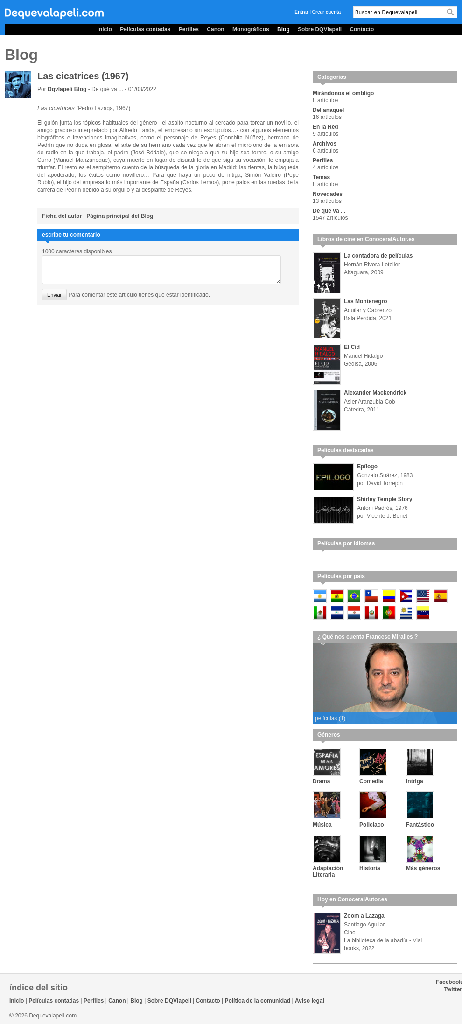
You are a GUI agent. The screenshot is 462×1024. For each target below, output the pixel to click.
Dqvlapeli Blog (68, 89)
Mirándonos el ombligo (343, 93)
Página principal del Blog (119, 216)
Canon (215, 29)
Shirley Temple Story (384, 499)
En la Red (325, 127)
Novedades (328, 194)
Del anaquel (328, 110)
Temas (321, 177)
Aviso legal (309, 1000)
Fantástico (420, 825)
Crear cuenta (326, 11)
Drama (321, 781)
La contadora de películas (378, 255)
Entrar (301, 11)
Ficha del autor (62, 216)
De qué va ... (329, 211)
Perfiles (189, 29)
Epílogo (367, 466)
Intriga (414, 781)
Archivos (324, 143)
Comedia (371, 781)
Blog (283, 29)
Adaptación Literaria (328, 871)
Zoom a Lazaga (364, 916)
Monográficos (250, 29)
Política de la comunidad (257, 1000)
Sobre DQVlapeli (320, 29)
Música (322, 825)
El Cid (352, 347)
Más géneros (423, 868)
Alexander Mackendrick (375, 393)
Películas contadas (145, 29)
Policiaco (371, 825)
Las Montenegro (365, 301)
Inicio (105, 29)
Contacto (362, 29)
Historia (369, 868)
